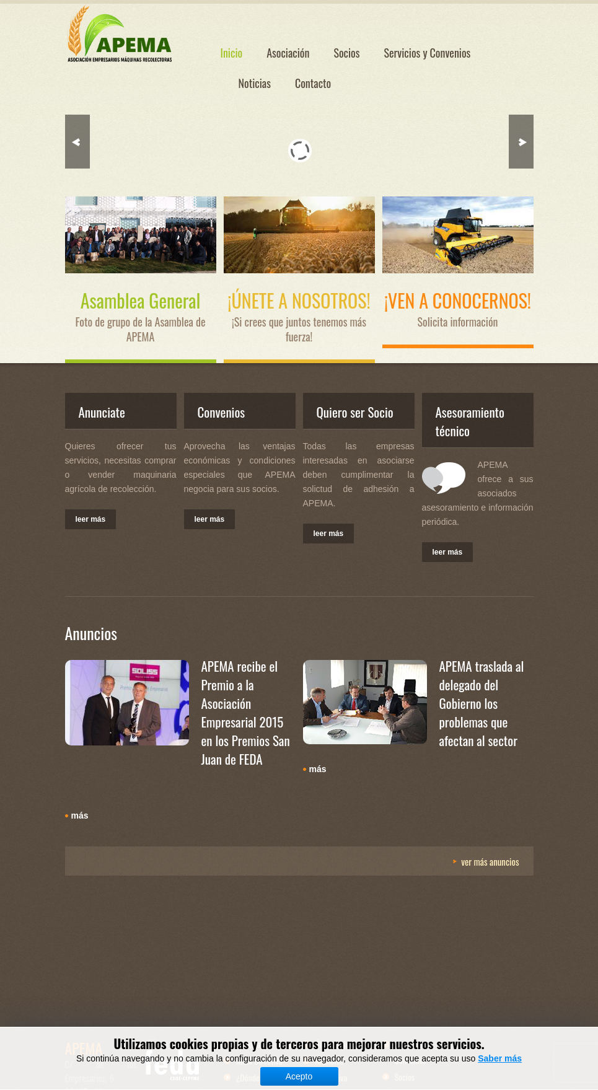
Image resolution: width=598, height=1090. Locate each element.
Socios (346, 52)
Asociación (287, 52)
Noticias (255, 83)
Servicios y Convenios (427, 52)
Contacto (313, 83)
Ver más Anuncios (490, 861)
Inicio (232, 52)
